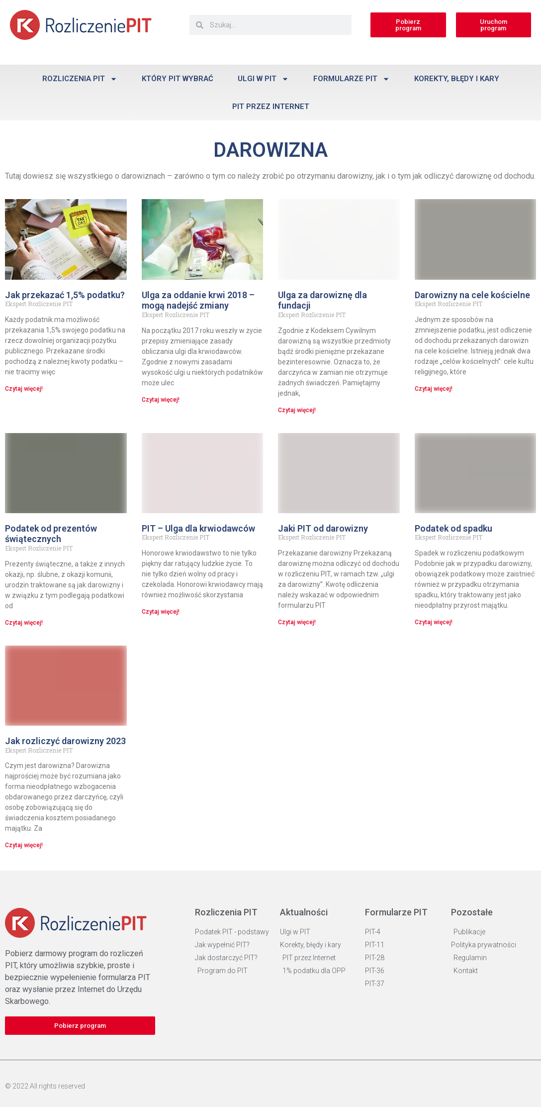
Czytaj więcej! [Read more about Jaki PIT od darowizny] (297, 622)
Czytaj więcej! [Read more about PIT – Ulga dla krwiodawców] (161, 611)
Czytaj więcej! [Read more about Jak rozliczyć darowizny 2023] (24, 845)
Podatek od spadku (453, 528)
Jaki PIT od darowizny (323, 528)
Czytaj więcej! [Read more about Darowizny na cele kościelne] (433, 388)
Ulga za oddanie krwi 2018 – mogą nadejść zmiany (198, 300)
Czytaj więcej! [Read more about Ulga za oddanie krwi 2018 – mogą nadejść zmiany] (161, 399)
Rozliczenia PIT (79, 79)
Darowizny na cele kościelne (472, 295)
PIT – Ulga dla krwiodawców (198, 528)
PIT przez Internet (270, 106)
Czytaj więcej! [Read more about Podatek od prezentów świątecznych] (24, 622)
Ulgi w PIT (263, 79)
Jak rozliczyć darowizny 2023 (65, 741)
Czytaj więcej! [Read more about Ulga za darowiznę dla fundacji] (297, 410)
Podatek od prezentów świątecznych (51, 534)
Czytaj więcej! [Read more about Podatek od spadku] (433, 622)
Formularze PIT (351, 79)
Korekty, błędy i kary (456, 78)
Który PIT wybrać (177, 78)
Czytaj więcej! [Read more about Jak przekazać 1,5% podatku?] (24, 388)
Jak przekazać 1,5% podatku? (65, 295)
